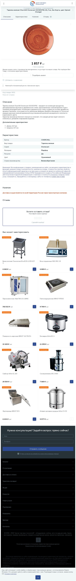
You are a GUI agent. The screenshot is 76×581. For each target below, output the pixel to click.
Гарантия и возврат (38, 481)
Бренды (38, 520)
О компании (38, 468)
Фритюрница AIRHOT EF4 (11, 411)
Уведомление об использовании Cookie (38, 546)
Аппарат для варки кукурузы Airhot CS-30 (53, 411)
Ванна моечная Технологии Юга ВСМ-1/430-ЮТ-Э (19, 262)
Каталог (38, 462)
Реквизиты (38, 514)
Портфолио (38, 507)
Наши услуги (38, 501)
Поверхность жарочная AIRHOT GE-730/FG (17, 336)
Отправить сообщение (38, 449)
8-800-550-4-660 (58, 177)
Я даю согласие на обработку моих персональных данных (39, 454)
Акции (38, 488)
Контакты (38, 526)
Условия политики (10, 574)
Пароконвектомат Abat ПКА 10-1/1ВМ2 (15, 299)
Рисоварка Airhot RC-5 (47, 336)
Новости (38, 494)
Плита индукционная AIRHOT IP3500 (52, 299)
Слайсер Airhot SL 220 (10, 374)
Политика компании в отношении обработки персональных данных (38, 544)
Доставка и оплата (38, 475)
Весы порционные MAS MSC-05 (50, 261)
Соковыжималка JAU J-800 (49, 374)
